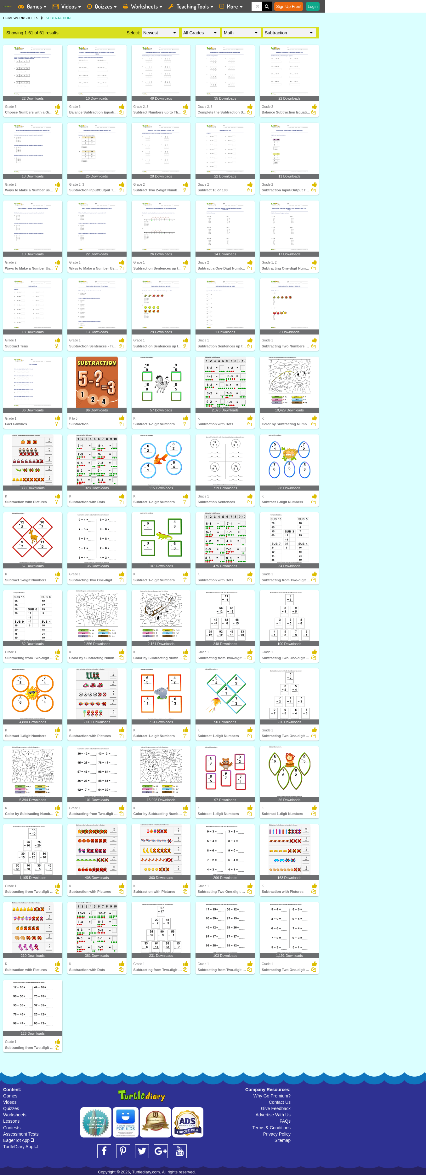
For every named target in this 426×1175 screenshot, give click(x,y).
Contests (11, 1127)
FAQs (285, 1121)
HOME (8, 18)
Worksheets (14, 1114)
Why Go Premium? (272, 1095)
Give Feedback (276, 1108)
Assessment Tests (21, 1134)
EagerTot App (18, 1140)
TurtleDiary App (20, 1146)
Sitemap (283, 1140)
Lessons (11, 1121)
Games (10, 1095)
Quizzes (11, 1108)
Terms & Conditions (272, 1127)
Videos (10, 1102)
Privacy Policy (277, 1134)
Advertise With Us (273, 1114)
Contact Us (280, 1102)
